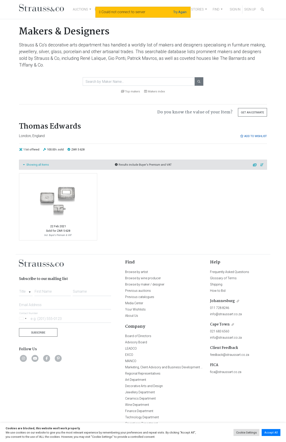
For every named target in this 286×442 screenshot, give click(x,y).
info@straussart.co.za (226, 314)
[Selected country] (23, 318)
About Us (131, 315)
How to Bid (217, 290)
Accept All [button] (271, 432)
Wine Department (137, 405)
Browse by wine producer (143, 278)
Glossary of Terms (223, 278)
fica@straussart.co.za (225, 372)
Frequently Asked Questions (229, 272)
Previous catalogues (139, 297)
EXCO (129, 355)
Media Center (134, 303)
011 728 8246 (219, 308)
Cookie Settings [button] (246, 432)
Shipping (216, 284)
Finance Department (139, 411)
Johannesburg (222, 301)
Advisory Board (136, 342)
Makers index (154, 91)
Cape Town (220, 324)
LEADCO (131, 348)
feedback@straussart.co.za (229, 355)
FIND (216, 9)
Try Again (180, 12)
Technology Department (142, 417)
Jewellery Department (140, 392)
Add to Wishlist (253, 136)
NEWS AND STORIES (189, 9)
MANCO (130, 361)
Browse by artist (136, 272)
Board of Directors (138, 336)
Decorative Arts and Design (144, 386)
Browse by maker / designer (144, 284)
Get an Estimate (252, 112)
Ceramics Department (140, 398)
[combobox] (26, 290)
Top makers (130, 91)
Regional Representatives (142, 373)
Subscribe (38, 332)
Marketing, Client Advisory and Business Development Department (171, 367)
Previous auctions (138, 290)
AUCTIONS (80, 9)
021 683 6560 (219, 331)
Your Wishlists (135, 309)
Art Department (135, 380)
